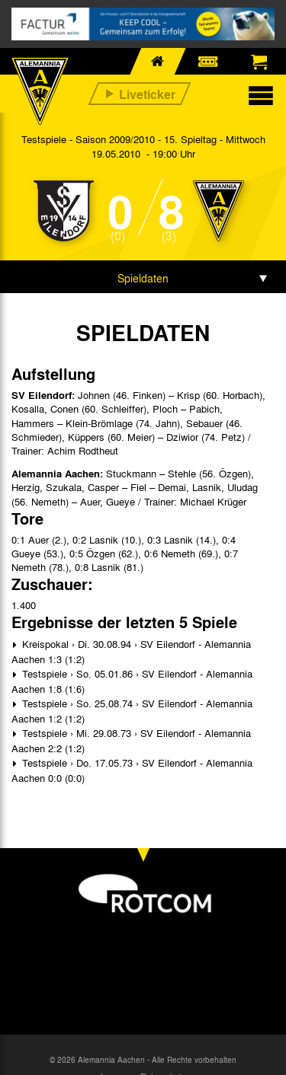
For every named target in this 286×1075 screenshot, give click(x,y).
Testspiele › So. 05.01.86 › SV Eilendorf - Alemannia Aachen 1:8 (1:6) (131, 681)
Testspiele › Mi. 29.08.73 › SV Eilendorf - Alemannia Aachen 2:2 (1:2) (131, 740)
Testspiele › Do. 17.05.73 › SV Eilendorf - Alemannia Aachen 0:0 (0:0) (131, 770)
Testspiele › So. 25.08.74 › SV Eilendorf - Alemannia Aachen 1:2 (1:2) (131, 711)
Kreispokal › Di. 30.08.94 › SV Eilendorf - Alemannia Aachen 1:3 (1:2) (131, 651)
